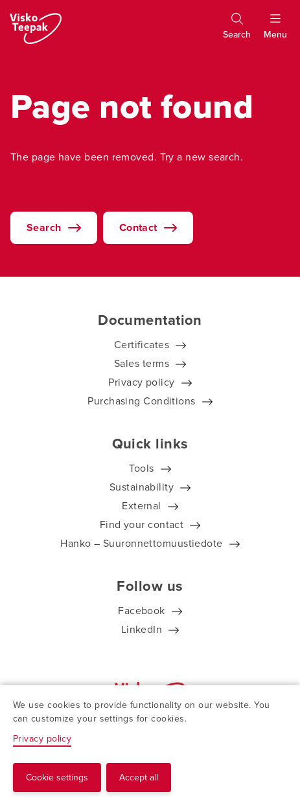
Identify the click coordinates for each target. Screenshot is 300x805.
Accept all (138, 777)
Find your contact (142, 524)
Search (44, 227)
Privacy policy (141, 382)
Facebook (141, 610)
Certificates (141, 344)
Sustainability (142, 487)
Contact (138, 227)
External (141, 505)
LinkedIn (142, 629)
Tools (141, 468)
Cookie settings (57, 777)
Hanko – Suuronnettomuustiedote (141, 543)
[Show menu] (275, 31)
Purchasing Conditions (141, 400)
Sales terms (141, 363)
